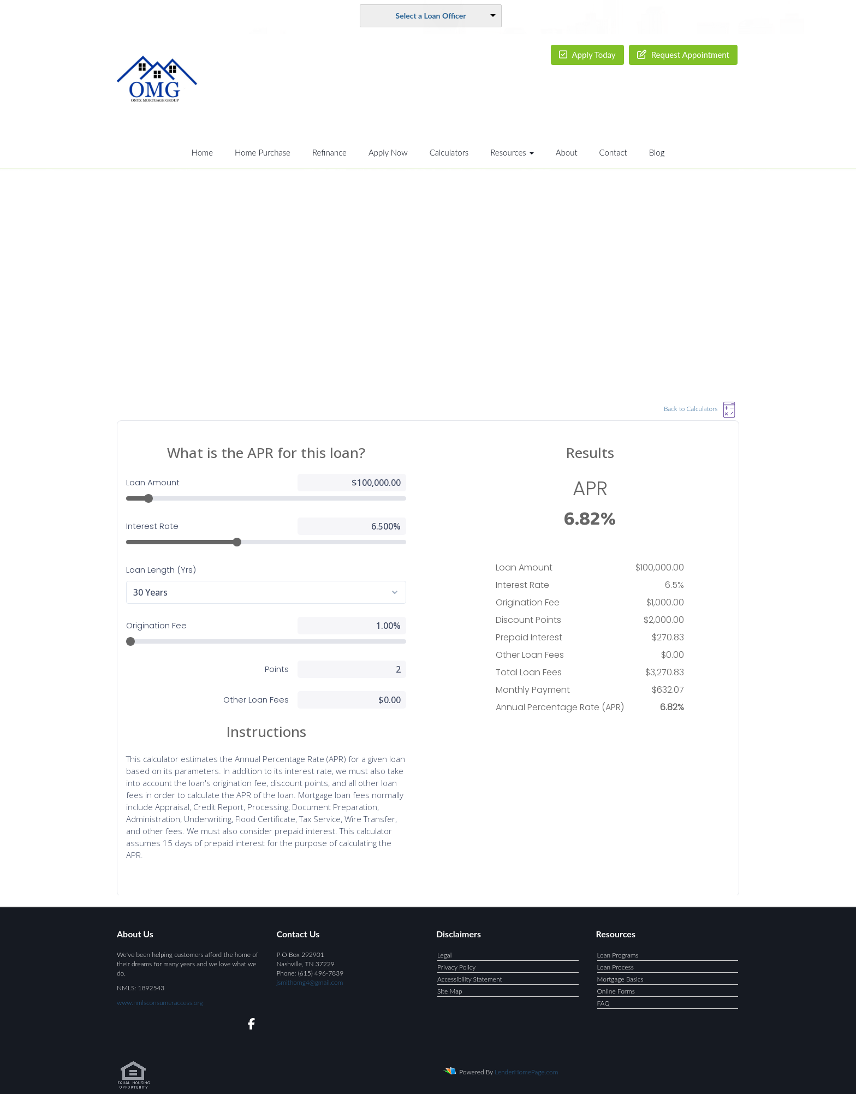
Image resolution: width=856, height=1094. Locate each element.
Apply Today (587, 55)
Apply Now (388, 152)
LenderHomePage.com (526, 1060)
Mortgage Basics (620, 967)
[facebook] (248, 1013)
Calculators (449, 152)
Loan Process (615, 955)
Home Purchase (262, 152)
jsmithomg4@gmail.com (310, 970)
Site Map (449, 979)
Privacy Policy (456, 955)
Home (202, 152)
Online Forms (616, 979)
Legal (444, 943)
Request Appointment (683, 55)
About (567, 152)
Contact (613, 152)
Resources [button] (512, 152)
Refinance (329, 152)
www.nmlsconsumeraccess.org (160, 990)
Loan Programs (618, 943)
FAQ (603, 991)
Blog (657, 152)
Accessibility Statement (469, 967)
